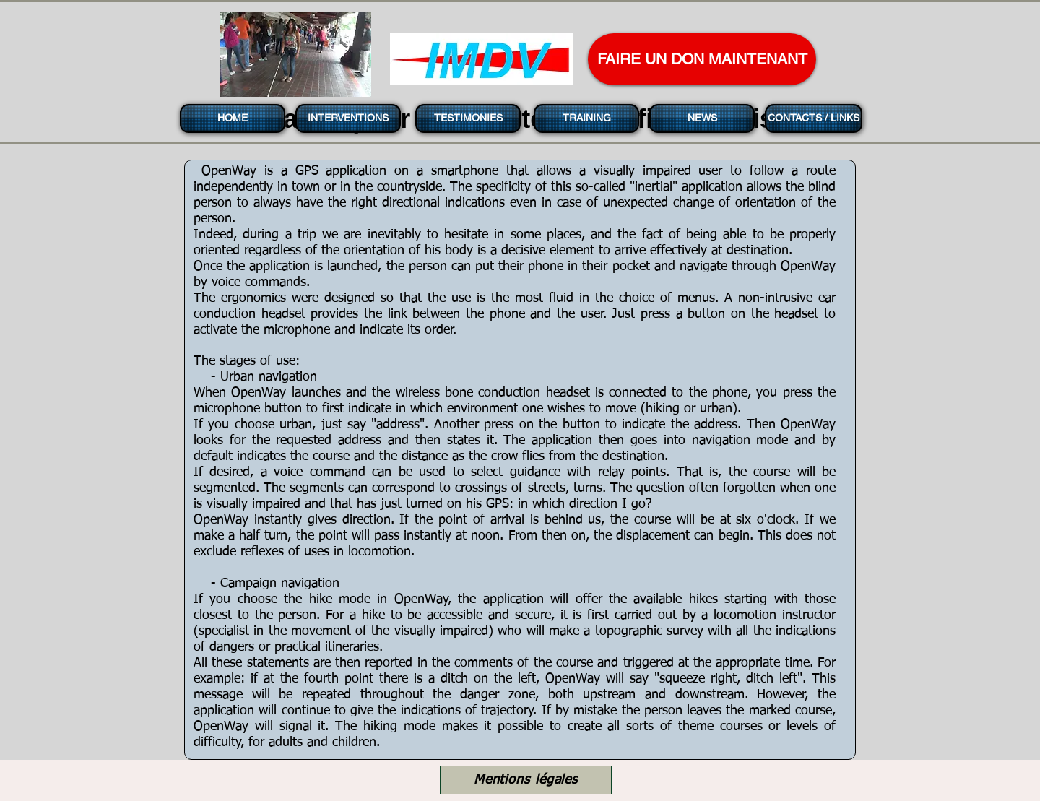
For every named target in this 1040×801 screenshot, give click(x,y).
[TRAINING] (586, 118)
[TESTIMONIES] (468, 118)
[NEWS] (702, 118)
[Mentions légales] (526, 780)
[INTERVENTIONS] (348, 118)
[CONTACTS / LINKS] (813, 118)
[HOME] (232, 118)
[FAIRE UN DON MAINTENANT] (702, 59)
